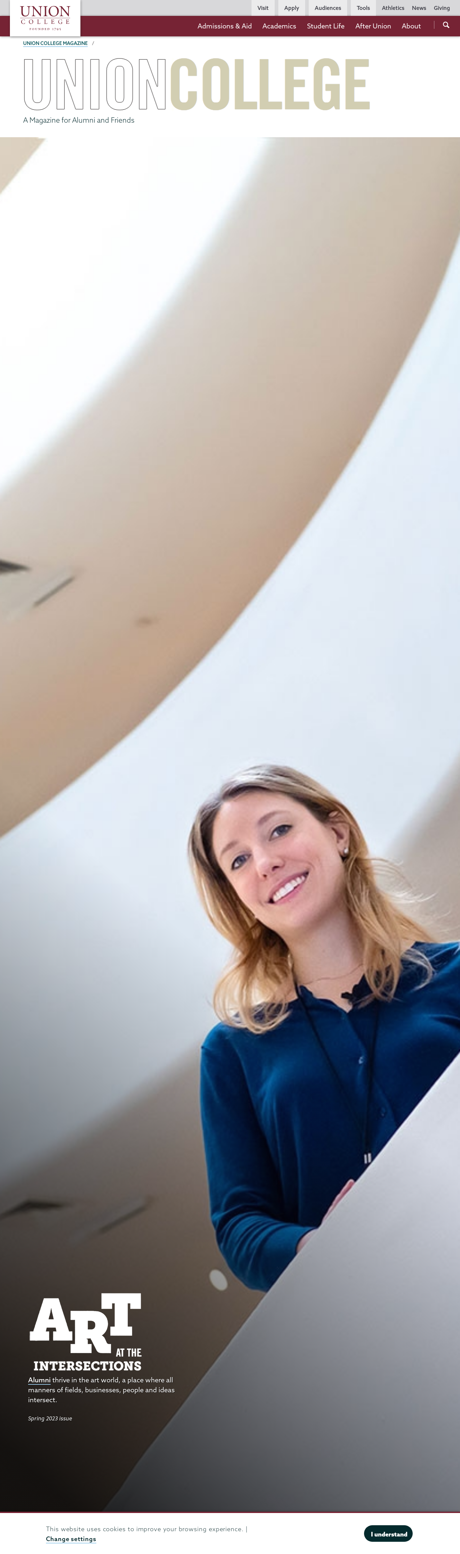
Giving (442, 8)
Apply (291, 8)
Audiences (328, 8)
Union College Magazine (55, 43)
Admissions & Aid (225, 26)
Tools (363, 8)
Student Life (326, 26)
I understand (389, 1534)
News (419, 8)
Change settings (71, 1539)
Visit (263, 8)
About (411, 26)
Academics (279, 26)
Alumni (39, 1379)
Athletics (393, 8)
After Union (373, 26)
